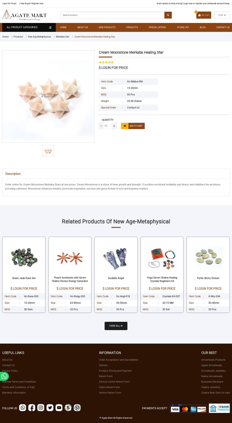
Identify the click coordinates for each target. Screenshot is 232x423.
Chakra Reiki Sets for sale (215, 392)
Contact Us (223, 27)
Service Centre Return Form (114, 381)
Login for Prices (9, 3)
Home (63, 27)
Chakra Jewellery (210, 387)
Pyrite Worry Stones (208, 278)
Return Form (106, 376)
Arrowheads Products (213, 359)
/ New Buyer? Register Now (31, 3)
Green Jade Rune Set (24, 278)
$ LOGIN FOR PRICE (113, 68)
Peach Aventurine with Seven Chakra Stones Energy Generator (70, 279)
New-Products (107, 27)
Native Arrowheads (212, 376)
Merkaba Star (62, 37)
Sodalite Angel (116, 278)
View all (116, 325)
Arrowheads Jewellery (213, 370)
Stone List (183, 27)
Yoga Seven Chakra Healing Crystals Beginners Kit (162, 279)
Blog (203, 27)
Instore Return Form (110, 392)
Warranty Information (14, 392)
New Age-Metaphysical (39, 37)
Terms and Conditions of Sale (18, 387)
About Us (82, 27)
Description (13, 174)
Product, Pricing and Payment (115, 370)
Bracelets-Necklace (212, 381)
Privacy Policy (10, 370)
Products (132, 27)
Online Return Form (109, 387)
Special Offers (157, 27)
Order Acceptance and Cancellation (118, 359)
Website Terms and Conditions (19, 381)
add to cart (131, 126)
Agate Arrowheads (211, 365)
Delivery (103, 365)
